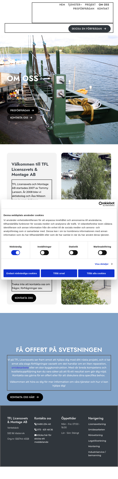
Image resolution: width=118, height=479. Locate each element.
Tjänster (74, 5)
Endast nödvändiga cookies (21, 273)
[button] (89, 28)
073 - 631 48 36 (45, 429)
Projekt (90, 5)
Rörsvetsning (95, 435)
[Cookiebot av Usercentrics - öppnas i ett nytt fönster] (101, 204)
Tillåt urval (59, 273)
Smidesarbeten (96, 429)
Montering (94, 446)
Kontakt (103, 9)
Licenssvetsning (97, 424)
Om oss (104, 5)
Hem (62, 5)
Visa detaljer (101, 264)
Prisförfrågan (83, 9)
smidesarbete (20, 367)
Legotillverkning (97, 440)
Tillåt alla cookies (96, 273)
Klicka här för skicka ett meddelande (42, 438)
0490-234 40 (44, 424)
